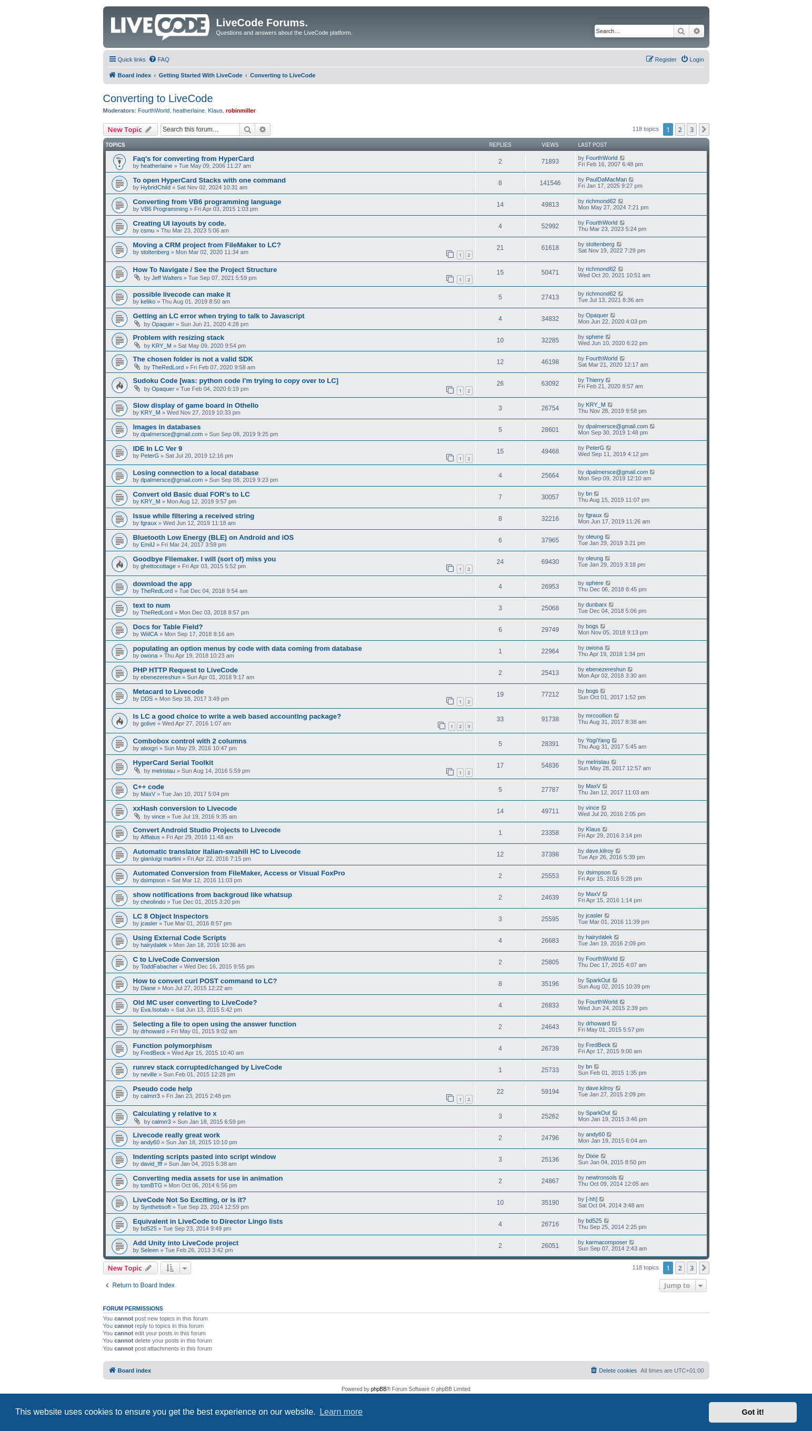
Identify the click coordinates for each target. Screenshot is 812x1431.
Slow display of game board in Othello (196, 405)
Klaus (215, 110)
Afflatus (150, 837)
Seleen (149, 1250)
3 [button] (692, 129)
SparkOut (598, 980)
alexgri (149, 748)
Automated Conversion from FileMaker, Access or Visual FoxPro (239, 873)
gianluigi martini (161, 858)
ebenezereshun (161, 677)
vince (158, 816)
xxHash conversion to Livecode (185, 808)
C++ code (148, 787)
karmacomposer (606, 1242)
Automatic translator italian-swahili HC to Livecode (217, 851)
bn (589, 493)
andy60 (150, 1142)
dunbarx (596, 604)
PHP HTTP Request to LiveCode (185, 670)
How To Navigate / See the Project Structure (205, 270)
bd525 (149, 1228)
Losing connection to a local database (196, 473)
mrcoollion (599, 715)
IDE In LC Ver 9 (158, 448)
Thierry (595, 380)
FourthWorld (153, 110)
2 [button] (680, 129)
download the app (162, 584)
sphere (595, 337)
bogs (592, 626)
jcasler (149, 923)
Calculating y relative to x (175, 1113)
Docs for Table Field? (168, 627)
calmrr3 (150, 1096)
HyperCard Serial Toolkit (173, 763)
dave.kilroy (600, 851)
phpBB (379, 1389)
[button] (704, 129)
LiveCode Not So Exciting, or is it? (189, 1200)
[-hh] (591, 1199)
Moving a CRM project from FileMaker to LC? (207, 245)
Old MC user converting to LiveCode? (195, 1002)
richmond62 (601, 201)
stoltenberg (155, 252)
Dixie (592, 1156)
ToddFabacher (159, 966)
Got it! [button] (753, 1412)
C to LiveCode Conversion (176, 959)
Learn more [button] (341, 1411)
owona (149, 655)
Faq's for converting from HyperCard (193, 159)
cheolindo (153, 902)
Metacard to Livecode (168, 692)
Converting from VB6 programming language (207, 202)
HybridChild (156, 187)
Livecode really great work (176, 1135)
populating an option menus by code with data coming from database (247, 648)
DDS (147, 699)
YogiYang (598, 740)
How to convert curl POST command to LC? (205, 981)
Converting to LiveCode (158, 98)
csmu (147, 230)
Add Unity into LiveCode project (186, 1243)
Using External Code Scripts (179, 938)
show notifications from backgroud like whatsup (213, 895)
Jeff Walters (167, 278)
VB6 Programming (164, 209)
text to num (152, 605)
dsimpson (153, 880)
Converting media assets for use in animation (208, 1178)
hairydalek (154, 945)
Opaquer (163, 324)
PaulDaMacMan (606, 179)
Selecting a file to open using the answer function (215, 1024)
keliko (148, 301)
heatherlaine (189, 110)
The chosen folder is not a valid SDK (193, 359)
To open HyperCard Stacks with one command (209, 180)
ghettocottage (158, 566)
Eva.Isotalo (155, 1009)
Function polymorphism (172, 1046)
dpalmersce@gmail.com (172, 434)
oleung (594, 536)
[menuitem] (158, 59)
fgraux (149, 523)
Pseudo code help (163, 1089)
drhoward (153, 1031)
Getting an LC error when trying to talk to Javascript (219, 316)
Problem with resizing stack (179, 337)
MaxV (148, 794)
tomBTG (151, 1185)
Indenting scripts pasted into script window (204, 1157)
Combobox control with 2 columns (190, 741)
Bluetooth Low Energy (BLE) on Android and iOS (213, 537)
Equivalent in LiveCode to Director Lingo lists (208, 1221)
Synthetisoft (156, 1207)
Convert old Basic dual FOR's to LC (191, 494)
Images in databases (167, 427)
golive (148, 723)
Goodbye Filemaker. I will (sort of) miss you (204, 559)
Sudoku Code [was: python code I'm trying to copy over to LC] (236, 381)
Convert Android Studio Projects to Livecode (207, 830)
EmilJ (148, 544)
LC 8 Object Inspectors (171, 916)
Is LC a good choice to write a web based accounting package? (237, 716)
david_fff (151, 1164)
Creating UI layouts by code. (179, 223)
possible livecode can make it (181, 294)
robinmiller (241, 110)
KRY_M (162, 345)
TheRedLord (168, 367)
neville (149, 1074)
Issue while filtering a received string (194, 516)
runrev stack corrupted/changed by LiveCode (208, 1067)
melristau (163, 771)
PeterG (150, 455)
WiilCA (149, 634)
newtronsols (601, 1177)
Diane (148, 988)
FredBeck (153, 1053)
